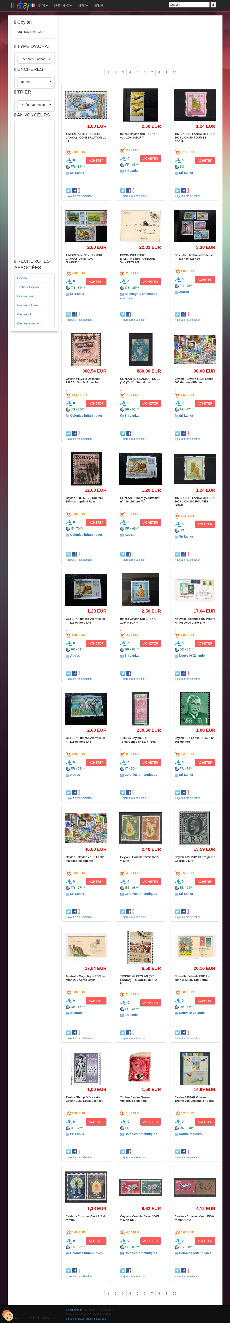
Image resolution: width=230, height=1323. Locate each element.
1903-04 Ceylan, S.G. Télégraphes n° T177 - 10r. (138, 739)
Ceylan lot (24, 314)
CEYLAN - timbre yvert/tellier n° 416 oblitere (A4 (140, 499)
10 (174, 72)
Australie (76, 1013)
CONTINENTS (63, 5)
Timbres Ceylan (28, 287)
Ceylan (22, 278)
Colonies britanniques (86, 415)
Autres (184, 292)
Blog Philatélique (96, 1318)
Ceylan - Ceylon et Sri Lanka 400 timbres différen (85, 858)
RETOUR (38, 32)
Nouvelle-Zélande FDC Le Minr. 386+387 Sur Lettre (192, 977)
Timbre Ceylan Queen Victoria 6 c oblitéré (135, 1099)
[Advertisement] (34, 189)
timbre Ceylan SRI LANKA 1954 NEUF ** (138, 620)
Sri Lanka (77, 172)
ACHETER (96, 160)
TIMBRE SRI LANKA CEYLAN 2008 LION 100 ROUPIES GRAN (195, 501)
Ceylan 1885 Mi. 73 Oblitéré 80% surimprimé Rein (84, 499)
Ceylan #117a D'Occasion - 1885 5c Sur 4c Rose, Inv (84, 380)
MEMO (99, 5)
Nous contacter (75, 1318)
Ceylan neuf (25, 296)
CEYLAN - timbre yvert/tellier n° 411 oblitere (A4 (85, 739)
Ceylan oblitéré (27, 305)
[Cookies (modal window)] (7, 1315)
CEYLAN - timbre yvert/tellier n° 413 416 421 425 (194, 256)
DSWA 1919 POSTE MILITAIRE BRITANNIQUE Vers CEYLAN (137, 258)
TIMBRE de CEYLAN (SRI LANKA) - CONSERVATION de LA (86, 137)
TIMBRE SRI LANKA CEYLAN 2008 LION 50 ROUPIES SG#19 (195, 137)
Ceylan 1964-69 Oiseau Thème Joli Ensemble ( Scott (194, 1099)
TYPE (43, 5)
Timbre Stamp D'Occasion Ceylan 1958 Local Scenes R (85, 1099)
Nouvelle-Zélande (192, 655)
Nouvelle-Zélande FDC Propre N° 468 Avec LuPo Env (195, 620)
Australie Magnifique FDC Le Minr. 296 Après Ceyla (85, 977)
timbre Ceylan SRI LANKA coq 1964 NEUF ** (138, 135)
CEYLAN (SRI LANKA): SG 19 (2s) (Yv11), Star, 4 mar (140, 380)
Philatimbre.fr (74, 1310)
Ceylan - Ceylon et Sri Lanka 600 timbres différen (194, 380)
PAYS (83, 5)
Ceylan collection (29, 323)
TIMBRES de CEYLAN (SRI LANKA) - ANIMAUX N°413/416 (84, 258)
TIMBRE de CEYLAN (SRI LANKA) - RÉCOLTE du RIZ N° (138, 979)
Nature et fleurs (190, 1134)
